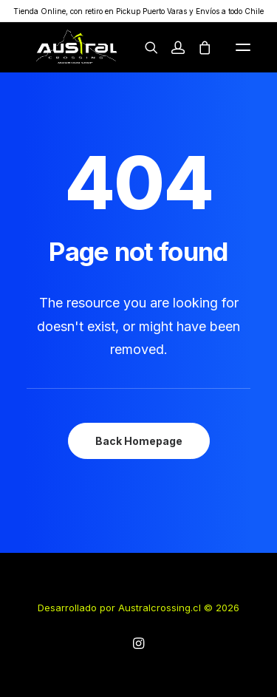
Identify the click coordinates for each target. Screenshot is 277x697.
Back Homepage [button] (138, 441)
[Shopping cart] (198, 47)
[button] (243, 47)
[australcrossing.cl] (76, 47)
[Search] (144, 47)
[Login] (171, 47)
